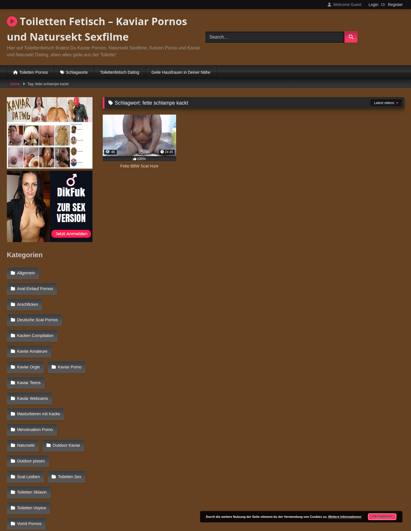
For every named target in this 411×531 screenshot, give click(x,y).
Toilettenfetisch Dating (119, 72)
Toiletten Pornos (33, 72)
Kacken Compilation (35, 321)
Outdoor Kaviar (30, 396)
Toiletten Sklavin (71, 420)
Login (373, 4)
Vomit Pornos (29, 445)
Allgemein (26, 272)
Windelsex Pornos (33, 457)
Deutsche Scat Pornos (37, 309)
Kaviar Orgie (74, 334)
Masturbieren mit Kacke (38, 371)
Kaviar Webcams (32, 358)
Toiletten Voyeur (31, 433)
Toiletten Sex (28, 420)
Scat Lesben (72, 408)
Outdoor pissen (31, 408)
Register (395, 4)
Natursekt (77, 383)
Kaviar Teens (68, 346)
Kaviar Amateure (32, 334)
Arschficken (27, 296)
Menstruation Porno (35, 383)
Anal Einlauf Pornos (35, 284)
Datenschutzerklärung (243, 506)
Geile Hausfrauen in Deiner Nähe (181, 72)
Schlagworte (77, 72)
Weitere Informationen (344, 516)
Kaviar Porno (28, 346)
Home (15, 84)
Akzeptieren (382, 517)
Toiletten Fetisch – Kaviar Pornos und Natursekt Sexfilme (97, 29)
